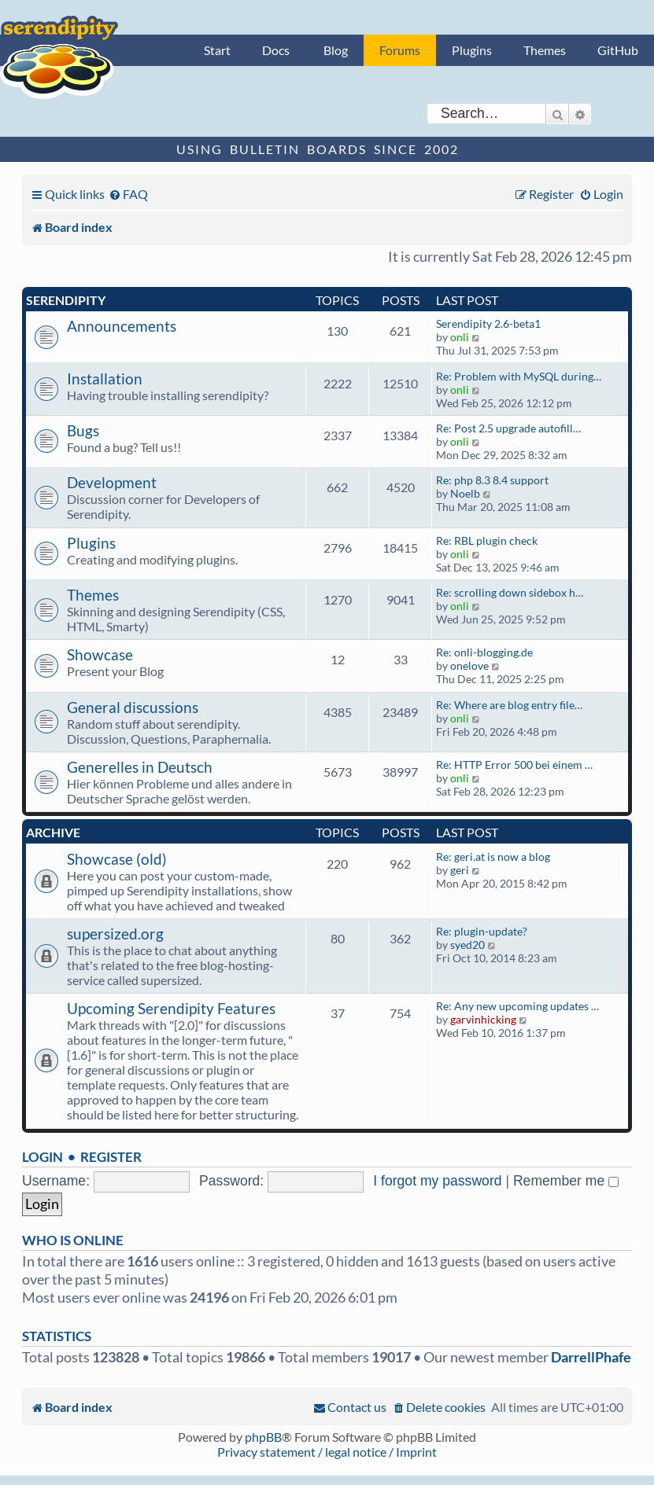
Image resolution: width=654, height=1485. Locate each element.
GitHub (617, 49)
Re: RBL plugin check (487, 540)
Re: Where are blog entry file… (509, 704)
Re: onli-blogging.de (484, 652)
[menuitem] (128, 194)
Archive (53, 832)
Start (217, 49)
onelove (469, 665)
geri (459, 870)
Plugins (472, 49)
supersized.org (115, 933)
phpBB (263, 1436)
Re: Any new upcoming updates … (517, 1006)
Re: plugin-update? (481, 931)
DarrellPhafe (591, 1357)
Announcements (121, 326)
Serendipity (65, 299)
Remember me (566, 1181)
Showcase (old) (117, 859)
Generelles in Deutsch (139, 767)
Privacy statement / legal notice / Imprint (327, 1451)
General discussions (132, 707)
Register (111, 1157)
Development (112, 482)
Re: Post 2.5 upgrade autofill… (508, 428)
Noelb (465, 493)
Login (42, 1157)
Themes (544, 49)
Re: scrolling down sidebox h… (509, 592)
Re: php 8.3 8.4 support (492, 480)
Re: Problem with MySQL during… (518, 376)
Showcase (100, 654)
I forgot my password (437, 1181)
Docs (276, 49)
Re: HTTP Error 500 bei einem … (514, 764)
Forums (399, 49)
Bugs (83, 430)
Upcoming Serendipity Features (171, 1008)
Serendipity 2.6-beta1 (488, 323)
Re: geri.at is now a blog (493, 856)
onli (459, 337)
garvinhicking (483, 1019)
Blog (335, 49)
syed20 (467, 944)
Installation (104, 378)
